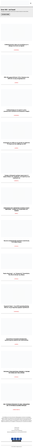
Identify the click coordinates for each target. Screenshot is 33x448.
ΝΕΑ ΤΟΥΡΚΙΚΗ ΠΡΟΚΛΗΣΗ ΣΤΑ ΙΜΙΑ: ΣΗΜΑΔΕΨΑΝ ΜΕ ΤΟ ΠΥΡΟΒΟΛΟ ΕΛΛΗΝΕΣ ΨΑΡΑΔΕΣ (16, 405)
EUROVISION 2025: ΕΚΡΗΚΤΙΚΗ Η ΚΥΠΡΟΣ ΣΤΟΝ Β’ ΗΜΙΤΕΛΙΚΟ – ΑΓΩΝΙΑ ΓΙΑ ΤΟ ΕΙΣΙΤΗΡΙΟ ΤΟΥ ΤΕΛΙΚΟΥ (16, 209)
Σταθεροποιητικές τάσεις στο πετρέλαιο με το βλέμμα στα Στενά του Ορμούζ (16, 45)
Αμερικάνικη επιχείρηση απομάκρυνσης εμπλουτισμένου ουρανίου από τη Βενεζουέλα (16, 339)
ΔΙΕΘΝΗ (16, 82)
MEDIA (16, 213)
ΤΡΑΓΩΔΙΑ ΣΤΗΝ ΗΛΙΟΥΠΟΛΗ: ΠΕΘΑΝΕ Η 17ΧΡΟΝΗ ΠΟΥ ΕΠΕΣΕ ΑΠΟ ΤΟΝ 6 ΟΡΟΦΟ (16, 372)
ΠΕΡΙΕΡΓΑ (16, 180)
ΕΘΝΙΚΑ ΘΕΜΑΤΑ (16, 409)
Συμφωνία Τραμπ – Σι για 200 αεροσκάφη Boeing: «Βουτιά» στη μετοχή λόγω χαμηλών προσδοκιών (16, 307)
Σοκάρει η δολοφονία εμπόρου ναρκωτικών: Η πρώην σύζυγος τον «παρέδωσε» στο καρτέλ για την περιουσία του (16, 177)
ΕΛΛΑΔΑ (16, 246)
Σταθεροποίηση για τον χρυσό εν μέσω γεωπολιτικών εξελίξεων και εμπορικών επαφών (16, 110)
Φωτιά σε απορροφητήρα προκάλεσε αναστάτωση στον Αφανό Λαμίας (16, 241)
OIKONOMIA (16, 115)
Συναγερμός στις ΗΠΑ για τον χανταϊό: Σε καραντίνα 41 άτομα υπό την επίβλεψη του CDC (16, 143)
